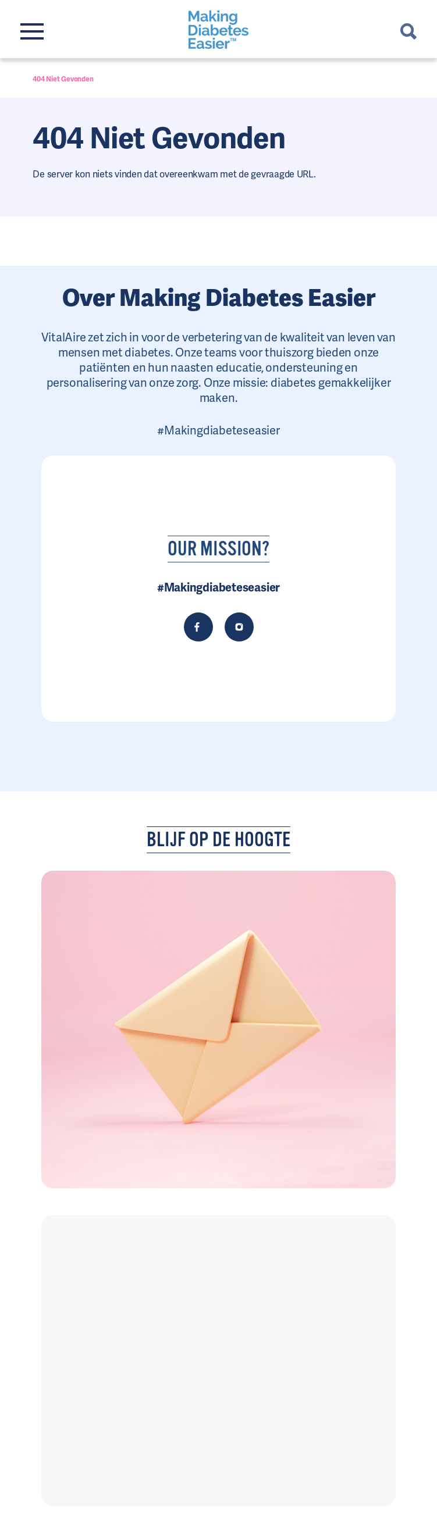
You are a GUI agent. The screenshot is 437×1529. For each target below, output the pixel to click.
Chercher (408, 31)
